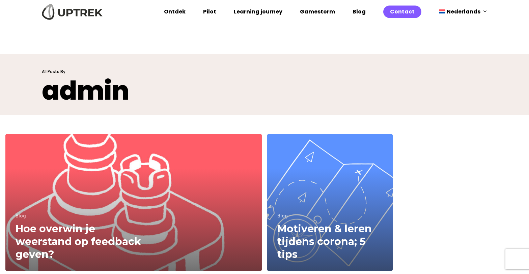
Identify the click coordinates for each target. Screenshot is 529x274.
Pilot (209, 27)
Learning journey (258, 27)
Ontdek (175, 27)
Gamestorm (317, 27)
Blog (359, 27)
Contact (402, 27)
